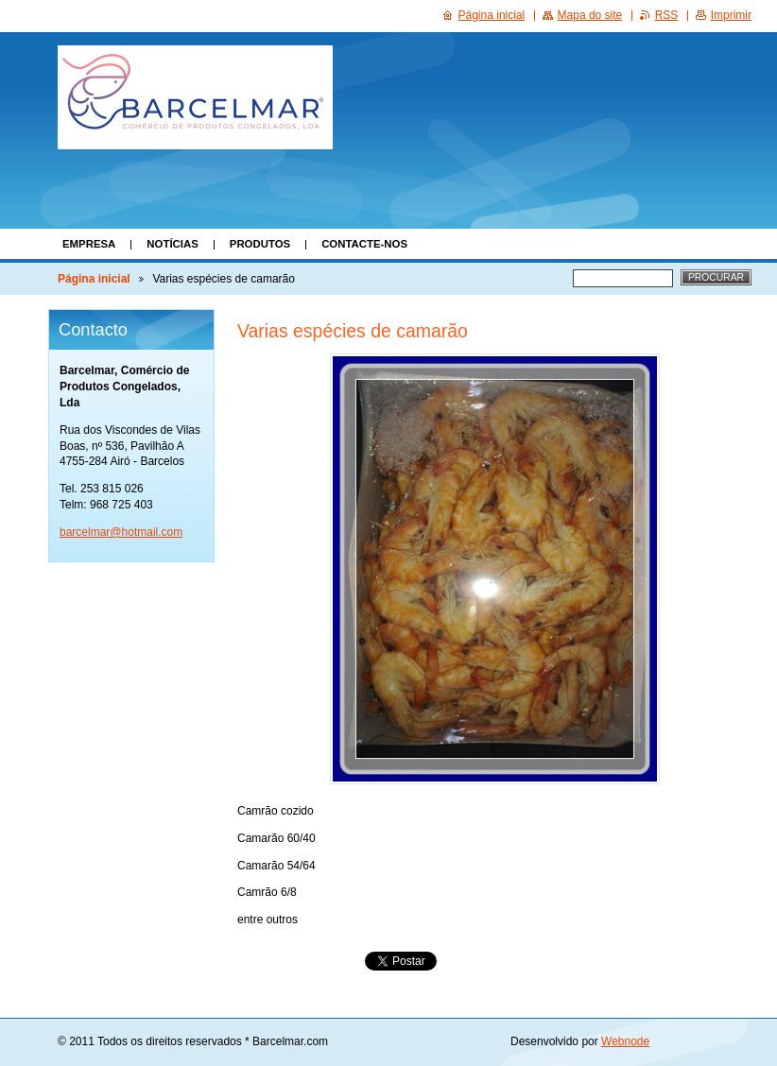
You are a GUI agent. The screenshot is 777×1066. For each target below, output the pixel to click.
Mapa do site (590, 15)
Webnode (625, 1041)
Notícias (172, 243)
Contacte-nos (364, 243)
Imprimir (731, 15)
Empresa (88, 243)
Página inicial (94, 278)
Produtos (260, 243)
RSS (667, 15)
